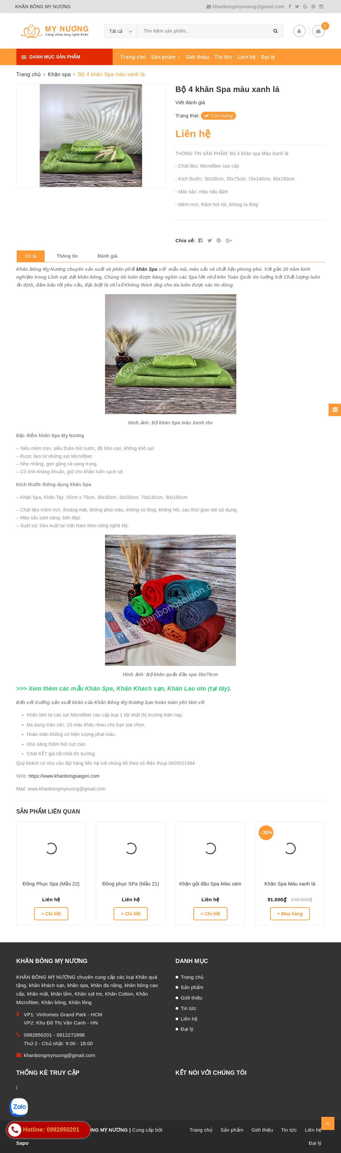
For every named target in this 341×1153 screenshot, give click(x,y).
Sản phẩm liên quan (48, 811)
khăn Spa (147, 269)
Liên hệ (247, 57)
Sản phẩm (166, 57)
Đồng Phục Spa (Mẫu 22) (51, 883)
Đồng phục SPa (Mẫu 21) (130, 883)
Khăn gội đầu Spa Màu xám (210, 883)
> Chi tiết (51, 913)
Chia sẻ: (185, 240)
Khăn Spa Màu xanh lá (290, 883)
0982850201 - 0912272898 (54, 1035)
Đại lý (268, 57)
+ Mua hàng (290, 913)
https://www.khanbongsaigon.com (64, 776)
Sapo (22, 1143)
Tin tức (223, 57)
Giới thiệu (197, 57)
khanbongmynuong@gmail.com (246, 6)
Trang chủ (133, 57)
